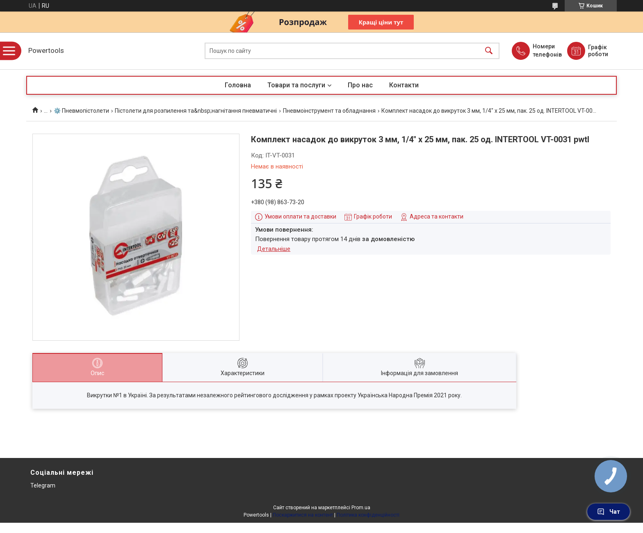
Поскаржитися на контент (303, 515)
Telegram (42, 485)
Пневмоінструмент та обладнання (329, 110)
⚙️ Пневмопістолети (81, 110)
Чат (608, 511)
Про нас (360, 85)
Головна (238, 85)
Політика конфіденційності (368, 515)
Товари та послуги (296, 85)
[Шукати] (489, 51)
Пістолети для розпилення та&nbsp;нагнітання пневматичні (196, 110)
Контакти (404, 85)
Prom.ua (360, 507)
